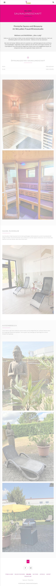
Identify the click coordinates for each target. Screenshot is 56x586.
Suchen (53, 2)
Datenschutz (30, 580)
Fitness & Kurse (9, 574)
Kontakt (48, 574)
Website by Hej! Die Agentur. (32, 583)
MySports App (28, 576)
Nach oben (28, 561)
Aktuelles (42, 574)
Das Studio (35, 574)
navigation (4, 2)
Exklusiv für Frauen (20, 574)
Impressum (25, 580)
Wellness (28, 574)
